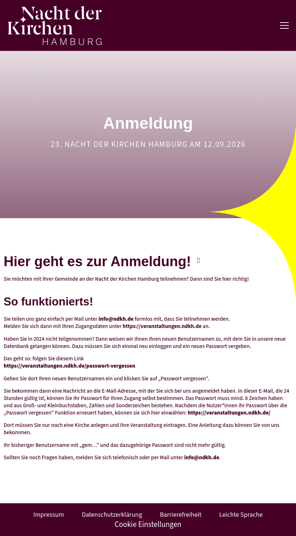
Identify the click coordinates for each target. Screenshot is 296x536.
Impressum (48, 514)
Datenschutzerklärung (112, 514)
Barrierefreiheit (180, 514)
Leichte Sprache (241, 514)
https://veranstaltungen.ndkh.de (162, 326)
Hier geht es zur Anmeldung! (97, 261)
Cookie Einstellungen (147, 524)
